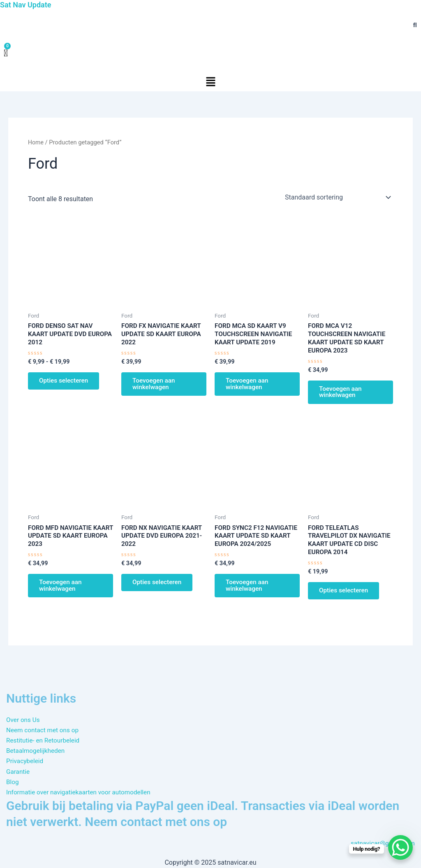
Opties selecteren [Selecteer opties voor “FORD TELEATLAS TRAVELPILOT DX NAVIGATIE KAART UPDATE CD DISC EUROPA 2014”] (346, 597)
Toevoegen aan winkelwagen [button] (156, 386)
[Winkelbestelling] (337, 197)
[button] (210, 82)
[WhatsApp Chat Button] (400, 847)
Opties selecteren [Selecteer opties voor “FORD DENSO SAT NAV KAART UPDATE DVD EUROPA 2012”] (66, 383)
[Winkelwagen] (6, 53)
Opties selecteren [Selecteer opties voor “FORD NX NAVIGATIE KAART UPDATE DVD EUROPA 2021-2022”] (159, 589)
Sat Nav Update (27, 4)
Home (36, 142)
